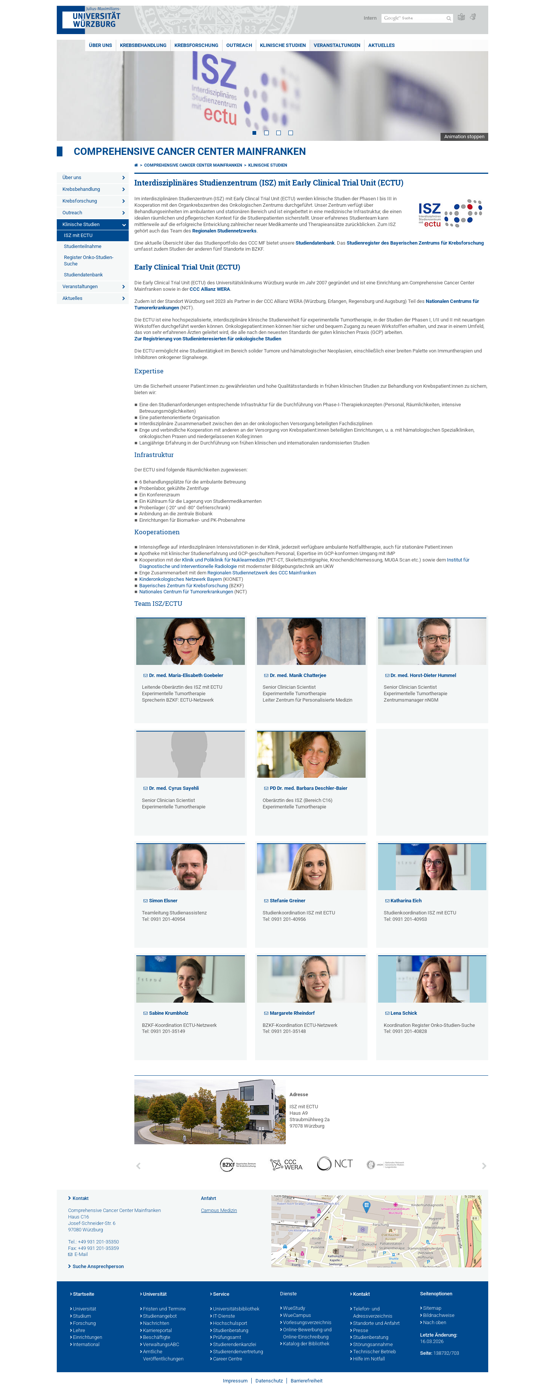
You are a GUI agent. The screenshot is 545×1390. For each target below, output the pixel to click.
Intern (370, 18)
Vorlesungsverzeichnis (306, 1323)
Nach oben (433, 1323)
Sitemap (430, 1308)
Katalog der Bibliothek (304, 1344)
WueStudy (292, 1308)
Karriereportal (156, 1331)
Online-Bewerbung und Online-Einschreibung (306, 1334)
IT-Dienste (222, 1316)
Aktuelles (381, 45)
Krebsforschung (196, 45)
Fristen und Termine (163, 1309)
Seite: (426, 1353)
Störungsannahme (371, 1345)
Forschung (83, 1323)
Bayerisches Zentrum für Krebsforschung (183, 585)
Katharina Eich (406, 900)
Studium (80, 1316)
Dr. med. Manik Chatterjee (298, 675)
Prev (70, 90)
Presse (359, 1331)
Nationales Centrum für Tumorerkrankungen (186, 591)
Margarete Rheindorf (292, 1013)
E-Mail (81, 1254)
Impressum (235, 1381)
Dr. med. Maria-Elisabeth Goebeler (186, 675)
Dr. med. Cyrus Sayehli (174, 788)
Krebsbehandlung (143, 45)
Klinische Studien (283, 45)
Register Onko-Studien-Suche (89, 260)
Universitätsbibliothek (234, 1309)
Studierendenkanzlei (233, 1345)
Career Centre (226, 1359)
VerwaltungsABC (159, 1345)
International (85, 1345)
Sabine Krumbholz (168, 1013)
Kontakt (81, 1198)
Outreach (239, 45)
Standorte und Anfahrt (375, 1323)
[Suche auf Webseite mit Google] (417, 18)
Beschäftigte (155, 1337)
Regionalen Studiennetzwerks (224, 231)
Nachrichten (154, 1323)
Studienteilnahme (82, 246)
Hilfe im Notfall (367, 1359)
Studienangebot (158, 1316)
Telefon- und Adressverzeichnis (371, 1313)
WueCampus (295, 1315)
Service (219, 1294)
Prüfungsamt (225, 1337)
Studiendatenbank (83, 275)
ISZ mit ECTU (78, 235)
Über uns (100, 45)
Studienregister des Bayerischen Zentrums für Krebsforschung (415, 243)
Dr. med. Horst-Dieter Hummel (423, 675)
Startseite (82, 1294)
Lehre (77, 1331)
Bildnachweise (437, 1315)
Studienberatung (229, 1331)
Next (475, 90)
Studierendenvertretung (236, 1352)
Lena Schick (404, 1013)
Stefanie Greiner (287, 900)
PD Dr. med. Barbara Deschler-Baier (308, 788)
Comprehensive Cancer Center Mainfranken (190, 151)
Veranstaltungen (337, 45)
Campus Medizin (219, 1210)
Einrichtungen (86, 1337)
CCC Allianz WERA (210, 289)
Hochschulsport (228, 1323)
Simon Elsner (163, 900)
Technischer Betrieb (373, 1352)
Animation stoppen (464, 136)
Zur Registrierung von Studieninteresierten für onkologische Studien (207, 339)
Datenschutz (269, 1381)
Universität (83, 1309)
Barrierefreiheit (306, 1381)
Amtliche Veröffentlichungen (162, 1356)
